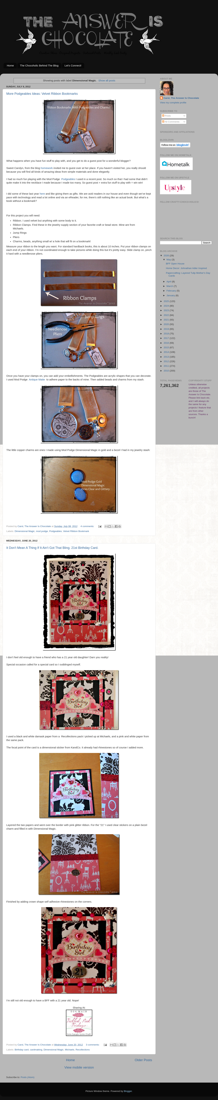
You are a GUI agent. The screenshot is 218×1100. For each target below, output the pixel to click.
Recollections (83, 1049)
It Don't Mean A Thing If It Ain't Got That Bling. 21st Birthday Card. (52, 548)
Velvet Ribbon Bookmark (76, 531)
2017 (167, 338)
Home (10, 65)
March (170, 286)
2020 (167, 324)
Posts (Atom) (27, 1077)
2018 (167, 333)
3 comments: (93, 1044)
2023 (167, 310)
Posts (166, 115)
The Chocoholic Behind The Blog (39, 65)
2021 (167, 319)
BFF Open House (175, 263)
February (171, 290)
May (169, 259)
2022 (167, 315)
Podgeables (68, 179)
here (42, 193)
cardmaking (36, 1049)
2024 (167, 305)
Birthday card (22, 1049)
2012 (167, 361)
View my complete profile (173, 102)
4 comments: (88, 526)
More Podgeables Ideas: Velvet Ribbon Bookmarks (42, 93)
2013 (167, 356)
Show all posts (106, 80)
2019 (167, 329)
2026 (167, 255)
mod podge (42, 531)
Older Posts (143, 1060)
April (169, 281)
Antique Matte (37, 379)
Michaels (69, 1049)
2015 (167, 347)
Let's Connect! (73, 65)
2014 (167, 352)
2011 (167, 366)
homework (47, 168)
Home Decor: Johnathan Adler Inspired (186, 268)
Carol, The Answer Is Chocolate (181, 98)
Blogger (128, 1091)
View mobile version (79, 1067)
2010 (167, 370)
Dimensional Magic (25, 531)
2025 (167, 301)
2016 (167, 343)
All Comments (170, 121)
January (171, 295)
